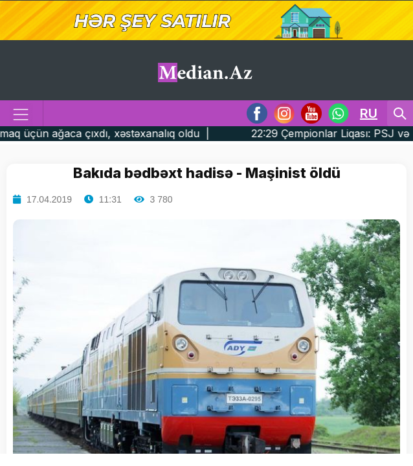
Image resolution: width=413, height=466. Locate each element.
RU (368, 113)
